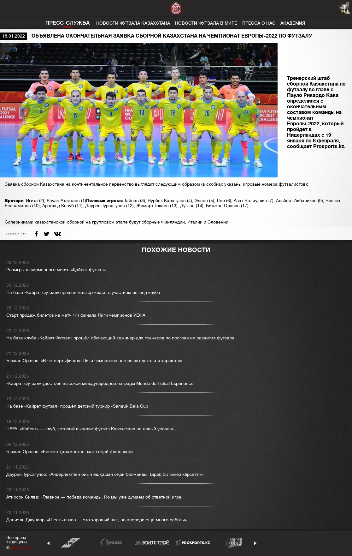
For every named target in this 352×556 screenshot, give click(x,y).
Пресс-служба (67, 23)
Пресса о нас (258, 23)
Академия (292, 23)
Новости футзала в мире (206, 23)
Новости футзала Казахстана (133, 23)
